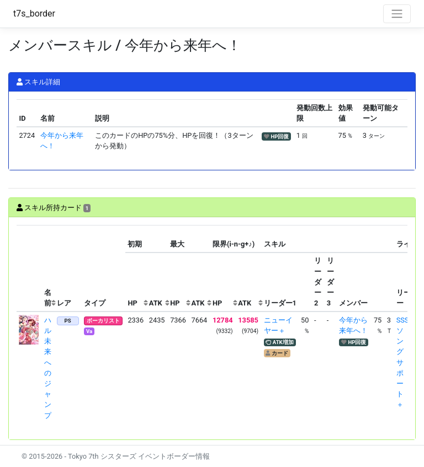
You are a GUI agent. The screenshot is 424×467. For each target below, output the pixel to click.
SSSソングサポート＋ (402, 362)
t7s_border (34, 13)
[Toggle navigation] (397, 13)
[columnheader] (29, 268)
